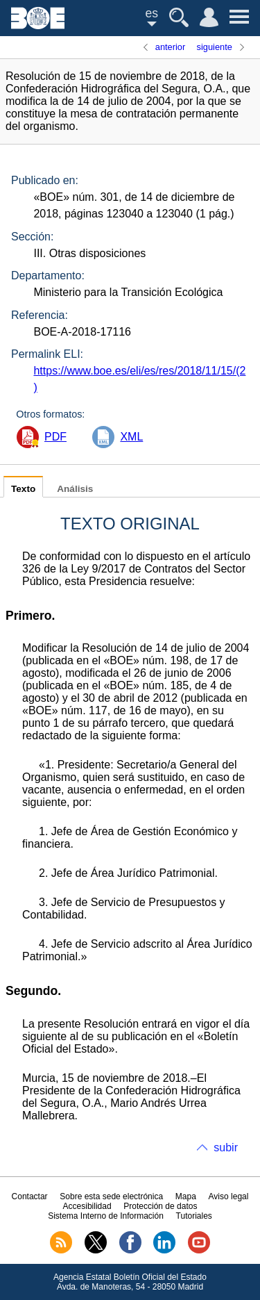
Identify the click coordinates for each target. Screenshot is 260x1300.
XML (131, 437)
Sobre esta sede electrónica (111, 1196)
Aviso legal (229, 1196)
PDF (55, 437)
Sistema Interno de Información (106, 1216)
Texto (23, 489)
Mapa (185, 1196)
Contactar (30, 1196)
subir (226, 1147)
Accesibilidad (87, 1206)
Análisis (75, 489)
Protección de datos (160, 1206)
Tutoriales (194, 1216)
